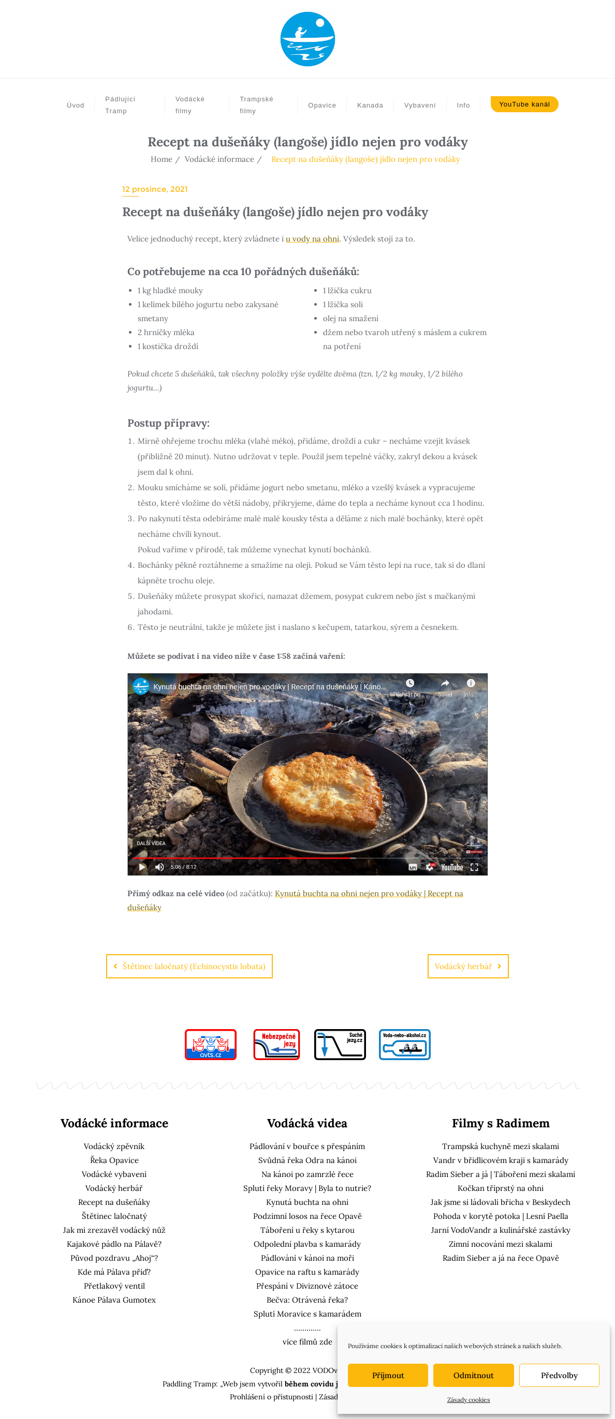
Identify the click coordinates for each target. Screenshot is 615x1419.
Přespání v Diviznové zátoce (307, 1286)
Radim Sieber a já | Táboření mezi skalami (500, 1174)
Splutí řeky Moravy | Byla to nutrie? (307, 1188)
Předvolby (559, 1375)
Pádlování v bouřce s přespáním (307, 1146)
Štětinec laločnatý (114, 1216)
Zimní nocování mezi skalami (500, 1244)
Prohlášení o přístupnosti (271, 1396)
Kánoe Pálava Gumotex (114, 1300)
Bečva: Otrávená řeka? (307, 1300)
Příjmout (388, 1375)
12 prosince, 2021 (155, 189)
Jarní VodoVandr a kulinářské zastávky (500, 1230)
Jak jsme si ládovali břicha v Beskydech (500, 1202)
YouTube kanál (524, 104)
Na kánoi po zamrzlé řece (307, 1174)
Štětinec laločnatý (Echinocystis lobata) (194, 966)
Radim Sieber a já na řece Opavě (501, 1258)
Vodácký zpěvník (114, 1146)
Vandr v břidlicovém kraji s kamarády (500, 1160)
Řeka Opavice (114, 1160)
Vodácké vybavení (114, 1174)
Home (161, 159)
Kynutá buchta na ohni (307, 1202)
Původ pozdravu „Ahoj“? (114, 1258)
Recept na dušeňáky (114, 1202)
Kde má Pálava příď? (114, 1272)
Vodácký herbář (463, 966)
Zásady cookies (468, 1399)
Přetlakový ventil (114, 1286)
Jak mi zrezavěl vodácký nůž (114, 1230)
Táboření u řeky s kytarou (307, 1230)
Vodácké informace (219, 159)
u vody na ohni (312, 239)
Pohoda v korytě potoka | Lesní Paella (500, 1216)
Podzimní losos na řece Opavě (307, 1216)
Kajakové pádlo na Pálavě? (114, 1244)
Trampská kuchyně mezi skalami (500, 1146)
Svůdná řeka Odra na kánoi (307, 1160)
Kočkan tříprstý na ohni (501, 1188)
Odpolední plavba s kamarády (307, 1244)
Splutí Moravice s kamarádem (307, 1314)
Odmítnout (473, 1375)
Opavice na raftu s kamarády (307, 1272)
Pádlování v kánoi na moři (307, 1258)
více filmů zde (307, 1342)
